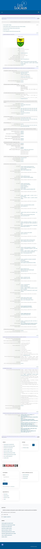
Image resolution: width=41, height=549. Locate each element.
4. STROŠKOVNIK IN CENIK (7, 368)
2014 (34, 109)
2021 (30, 110)
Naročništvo (6, 494)
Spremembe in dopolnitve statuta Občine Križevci (28, 422)
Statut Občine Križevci (24, 415)
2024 (36, 110)
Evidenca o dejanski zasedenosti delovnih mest (27, 166)
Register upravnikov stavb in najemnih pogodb (27, 269)
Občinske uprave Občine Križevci (29, 149)
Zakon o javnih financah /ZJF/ (25, 215)
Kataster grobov (23, 260)
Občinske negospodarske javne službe (10, 454)
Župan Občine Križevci (24, 73)
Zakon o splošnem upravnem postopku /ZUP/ (28, 189)
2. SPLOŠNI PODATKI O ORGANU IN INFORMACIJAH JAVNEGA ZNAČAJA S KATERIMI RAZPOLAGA (18, 68)
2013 (32, 109)
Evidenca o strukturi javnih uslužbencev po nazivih (28, 167)
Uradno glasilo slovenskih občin (9, 444)
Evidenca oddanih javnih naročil (26, 313)
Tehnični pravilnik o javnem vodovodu (26, 414)
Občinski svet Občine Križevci (25, 74)
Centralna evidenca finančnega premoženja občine (28, 214)
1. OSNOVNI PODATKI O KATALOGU (8, 34)
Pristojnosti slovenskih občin (8, 447)
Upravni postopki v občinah (8, 451)
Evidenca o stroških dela (24, 285)
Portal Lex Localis (6, 497)
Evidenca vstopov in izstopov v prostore (26, 297)
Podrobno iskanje (26, 447)
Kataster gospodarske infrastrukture (26, 306)
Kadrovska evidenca (24, 168)
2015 (36, 109)
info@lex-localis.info (7, 516)
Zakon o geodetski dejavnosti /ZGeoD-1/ (26, 307)
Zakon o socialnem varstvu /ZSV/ (25, 278)
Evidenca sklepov (23, 187)
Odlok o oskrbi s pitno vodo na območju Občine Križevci (29, 426)
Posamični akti (25, 478)
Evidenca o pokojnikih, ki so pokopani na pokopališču (28, 259)
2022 (32, 110)
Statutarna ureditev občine (8, 449)
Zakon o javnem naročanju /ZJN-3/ (26, 314)
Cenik (4, 499)
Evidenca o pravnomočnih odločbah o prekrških (27, 204)
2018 (25, 110)
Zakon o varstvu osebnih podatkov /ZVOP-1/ (27, 299)
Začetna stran (4, 17)
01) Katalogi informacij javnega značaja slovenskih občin (27, 17)
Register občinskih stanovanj (25, 268)
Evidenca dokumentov (24, 185)
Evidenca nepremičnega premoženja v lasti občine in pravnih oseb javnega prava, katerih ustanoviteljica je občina (29, 223)
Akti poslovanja (25, 476)
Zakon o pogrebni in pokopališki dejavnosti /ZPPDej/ (28, 262)
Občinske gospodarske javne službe (9, 452)
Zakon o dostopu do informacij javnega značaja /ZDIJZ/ (29, 61)
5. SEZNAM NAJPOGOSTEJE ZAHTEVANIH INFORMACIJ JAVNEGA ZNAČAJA (15, 413)
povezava (22, 65)
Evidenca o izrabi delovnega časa (25, 286)
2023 (34, 110)
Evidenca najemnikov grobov (25, 261)
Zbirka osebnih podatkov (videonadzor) (26, 298)
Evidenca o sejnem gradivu (24, 186)
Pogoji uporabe (6, 495)
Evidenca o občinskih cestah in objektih (26, 232)
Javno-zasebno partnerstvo (8, 456)
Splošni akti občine (26, 474)
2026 (23, 111)
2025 (21, 111)
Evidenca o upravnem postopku (25, 183)
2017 (23, 110)
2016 (21, 110)
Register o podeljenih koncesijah (25, 277)
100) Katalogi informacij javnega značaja (12, 17)
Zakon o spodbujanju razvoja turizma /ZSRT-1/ (27, 241)
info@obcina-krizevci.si (24, 98)
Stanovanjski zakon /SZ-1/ (24, 271)
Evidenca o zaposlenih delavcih (25, 284)
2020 (29, 110)
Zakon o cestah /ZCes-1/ (24, 233)
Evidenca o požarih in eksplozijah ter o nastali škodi (28, 247)
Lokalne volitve (6, 457)
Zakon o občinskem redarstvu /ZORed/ (27, 177)
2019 (27, 110)
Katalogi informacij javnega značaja (9, 446)
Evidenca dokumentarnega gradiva (25, 184)
